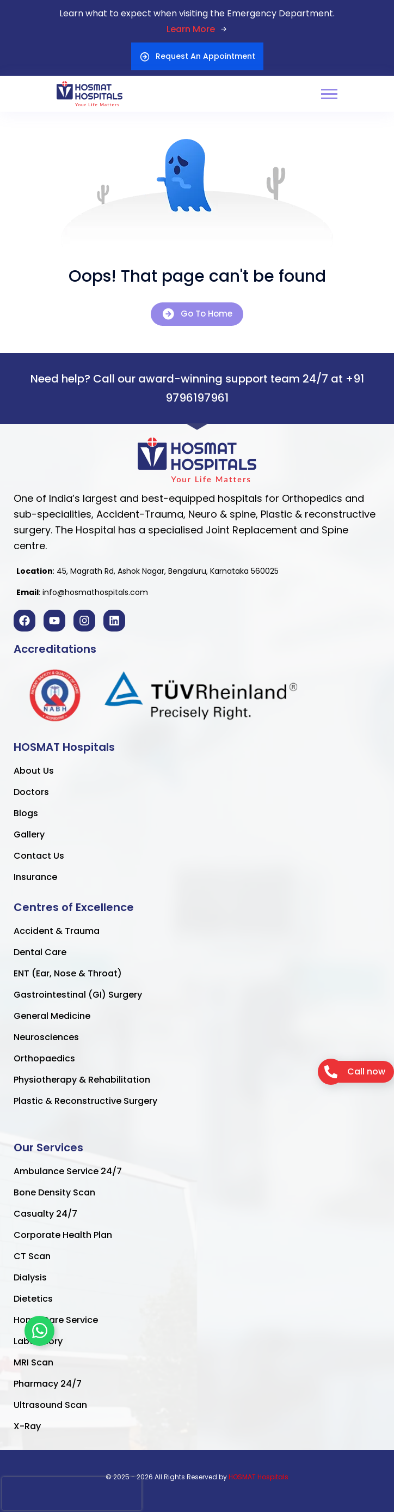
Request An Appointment (197, 56)
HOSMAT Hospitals (258, 1476)
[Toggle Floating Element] (39, 1331)
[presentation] (71, 1493)
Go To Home (197, 314)
